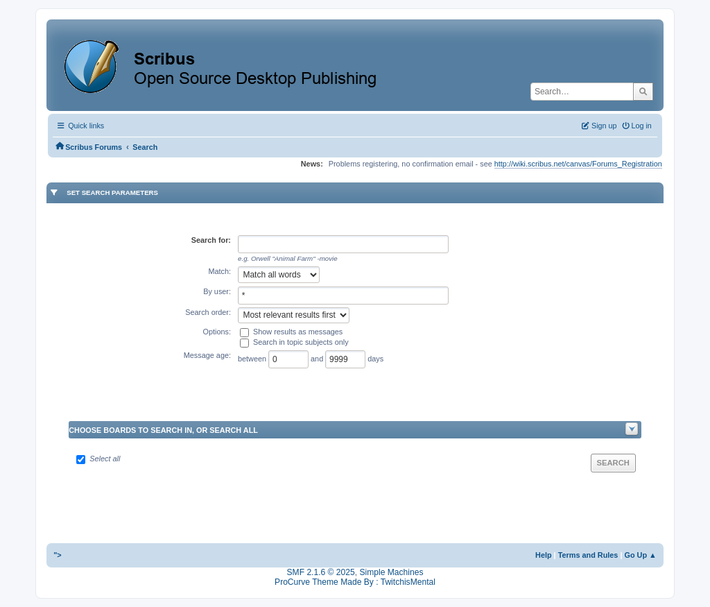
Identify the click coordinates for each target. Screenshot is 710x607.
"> (57, 555)
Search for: (211, 240)
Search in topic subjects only (301, 342)
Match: (219, 271)
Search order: (208, 312)
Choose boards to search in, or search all (163, 430)
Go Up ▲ (640, 555)
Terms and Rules (588, 555)
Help (543, 555)
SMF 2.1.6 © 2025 (321, 572)
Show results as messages (298, 331)
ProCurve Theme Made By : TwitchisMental (355, 582)
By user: (217, 291)
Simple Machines (391, 572)
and (318, 358)
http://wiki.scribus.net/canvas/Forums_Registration (578, 164)
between (253, 358)
